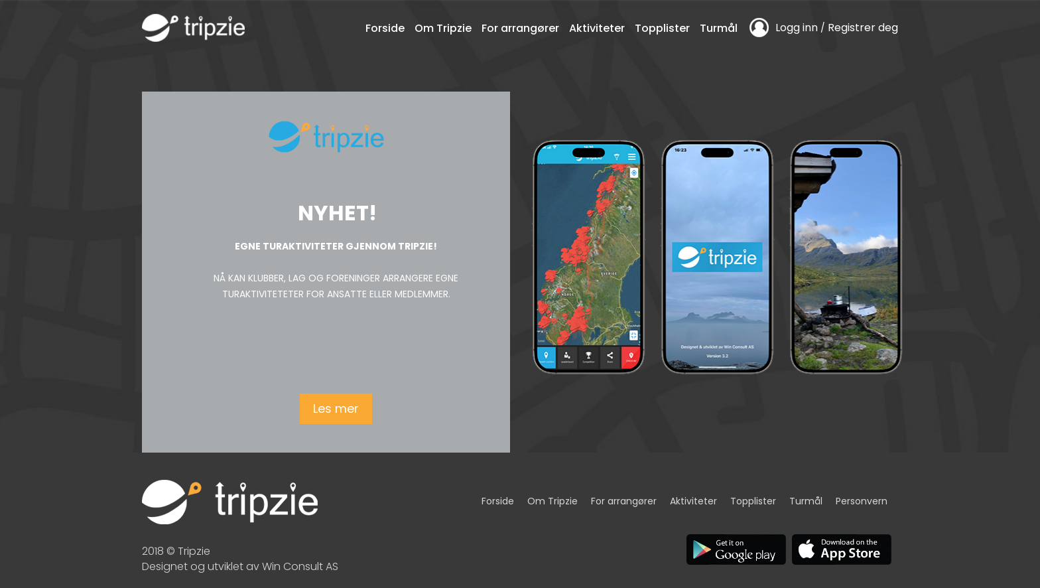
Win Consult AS (300, 566)
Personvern (861, 501)
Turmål (719, 28)
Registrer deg (863, 27)
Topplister (662, 28)
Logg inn (796, 27)
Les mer (336, 408)
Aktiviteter (597, 28)
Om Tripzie (443, 28)
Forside (385, 28)
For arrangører (520, 28)
